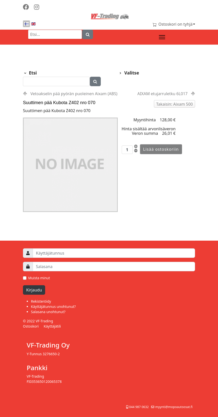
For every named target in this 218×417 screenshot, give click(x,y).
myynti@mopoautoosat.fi (174, 407)
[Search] (87, 34)
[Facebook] (26, 7)
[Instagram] (36, 7)
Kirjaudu (34, 290)
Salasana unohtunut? (48, 311)
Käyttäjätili (52, 326)
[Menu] (162, 37)
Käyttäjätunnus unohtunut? (53, 306)
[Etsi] (55, 34)
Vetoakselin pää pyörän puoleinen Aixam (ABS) (73, 93)
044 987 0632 (139, 407)
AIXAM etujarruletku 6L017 (162, 93)
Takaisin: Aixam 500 (174, 104)
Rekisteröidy (41, 301)
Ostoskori (31, 326)
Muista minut (39, 278)
